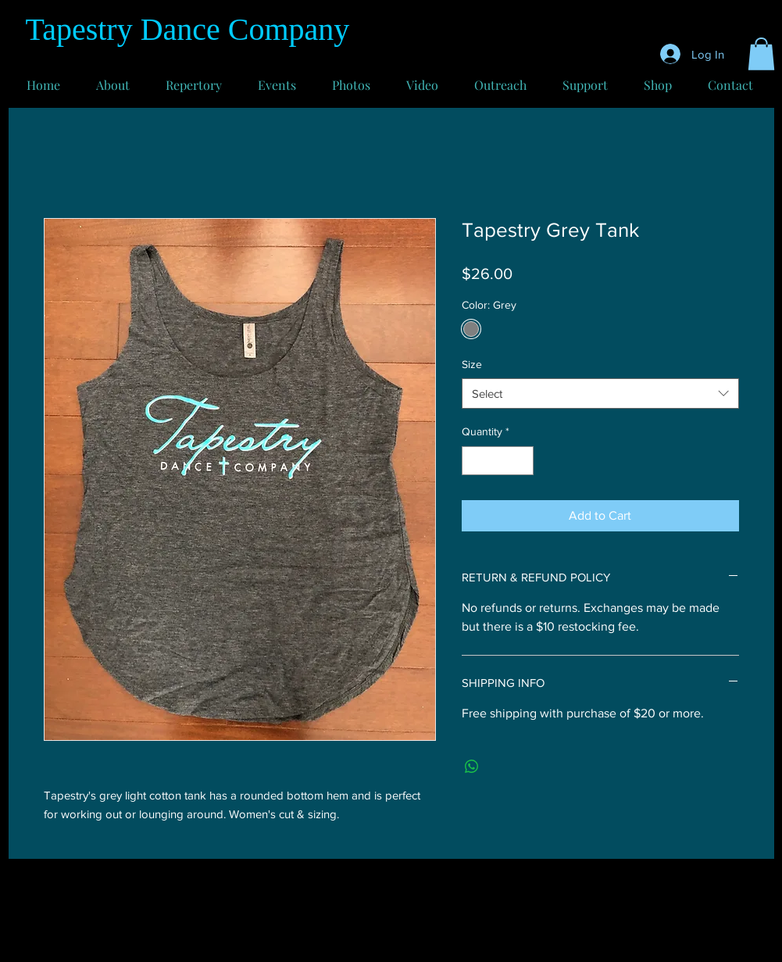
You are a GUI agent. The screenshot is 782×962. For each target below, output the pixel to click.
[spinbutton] (498, 460)
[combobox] (600, 393)
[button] (761, 54)
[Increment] (521, 460)
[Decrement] (474, 460)
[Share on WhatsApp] (471, 766)
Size (472, 364)
